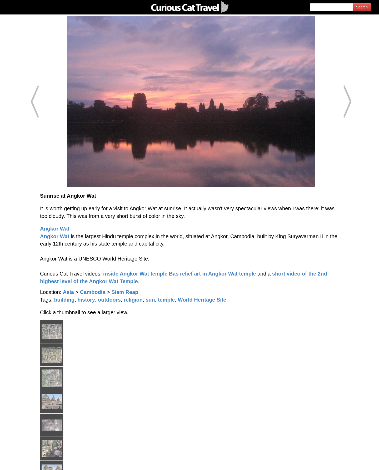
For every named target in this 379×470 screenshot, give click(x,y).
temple (166, 300)
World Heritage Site (202, 300)
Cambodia (93, 292)
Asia (68, 292)
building (64, 300)
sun (150, 300)
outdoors (109, 300)
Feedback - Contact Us (353, 461)
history (86, 300)
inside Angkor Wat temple (135, 274)
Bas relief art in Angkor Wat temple (212, 274)
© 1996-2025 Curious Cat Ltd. (32, 461)
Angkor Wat (54, 229)
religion (133, 300)
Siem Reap (124, 292)
